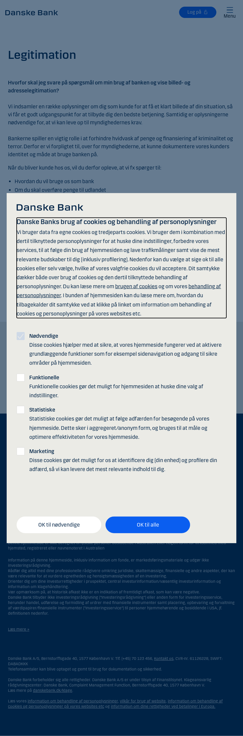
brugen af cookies (136, 286)
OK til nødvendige (59, 525)
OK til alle (148, 525)
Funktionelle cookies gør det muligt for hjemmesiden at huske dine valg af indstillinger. (116, 386)
